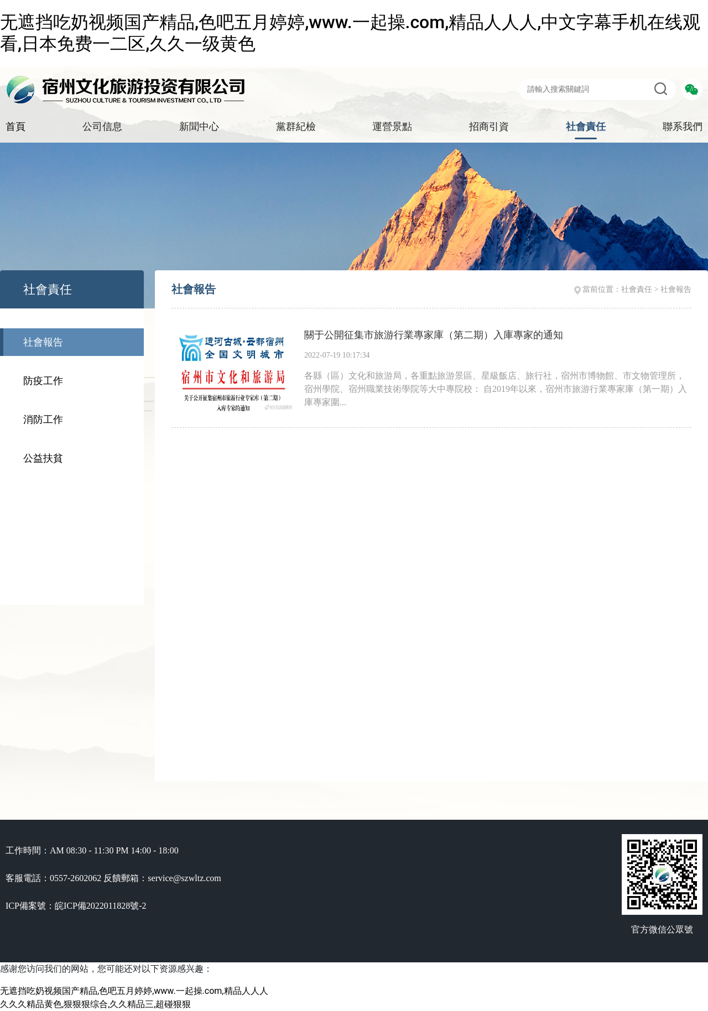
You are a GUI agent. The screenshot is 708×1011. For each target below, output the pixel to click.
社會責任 (586, 126)
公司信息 (102, 126)
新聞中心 (199, 126)
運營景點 (392, 126)
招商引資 (489, 126)
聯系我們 (682, 126)
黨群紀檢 (296, 126)
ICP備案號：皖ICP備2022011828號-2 (76, 905)
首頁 (15, 126)
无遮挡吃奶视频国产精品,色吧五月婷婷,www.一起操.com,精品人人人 (134, 991)
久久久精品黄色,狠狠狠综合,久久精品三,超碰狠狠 (95, 1004)
